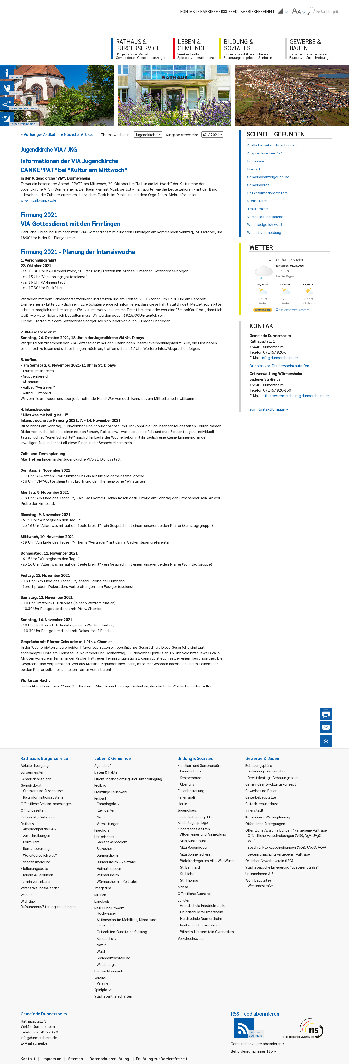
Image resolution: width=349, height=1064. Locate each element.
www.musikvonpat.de (38, 200)
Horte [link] (182, 803)
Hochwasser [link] (106, 913)
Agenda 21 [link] (103, 765)
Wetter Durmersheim (285, 259)
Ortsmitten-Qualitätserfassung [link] (122, 931)
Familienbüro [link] (190, 770)
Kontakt (188, 11)
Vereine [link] (102, 983)
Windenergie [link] (107, 964)
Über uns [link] (187, 783)
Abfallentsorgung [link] (35, 765)
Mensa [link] (183, 886)
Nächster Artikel (77, 134)
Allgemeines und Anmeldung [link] (203, 834)
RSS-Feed (229, 11)
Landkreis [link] (102, 901)
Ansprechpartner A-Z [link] (40, 828)
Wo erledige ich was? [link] (40, 855)
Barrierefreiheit (257, 11)
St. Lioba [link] (187, 873)
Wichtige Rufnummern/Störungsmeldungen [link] (48, 904)
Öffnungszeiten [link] (33, 810)
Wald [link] (101, 951)
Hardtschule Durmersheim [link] (201, 918)
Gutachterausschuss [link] (261, 803)
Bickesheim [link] (106, 848)
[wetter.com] (262, 311)
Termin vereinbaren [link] (36, 881)
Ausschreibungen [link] (36, 835)
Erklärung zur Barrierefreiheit (162, 1058)
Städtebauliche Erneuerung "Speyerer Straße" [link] (282, 867)
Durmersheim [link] (107, 855)
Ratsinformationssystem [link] (43, 797)
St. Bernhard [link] (190, 867)
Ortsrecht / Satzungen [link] (39, 816)
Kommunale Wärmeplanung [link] (267, 816)
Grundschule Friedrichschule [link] (202, 905)
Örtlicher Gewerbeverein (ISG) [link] (269, 860)
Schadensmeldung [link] (35, 861)
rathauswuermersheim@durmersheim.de (295, 395)
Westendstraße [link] (260, 885)
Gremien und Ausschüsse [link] (43, 790)
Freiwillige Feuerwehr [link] (110, 791)
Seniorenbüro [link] (190, 777)
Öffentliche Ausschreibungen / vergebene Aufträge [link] (286, 830)
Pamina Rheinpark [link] (108, 970)
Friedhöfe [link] (102, 830)
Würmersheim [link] (108, 874)
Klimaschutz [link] (107, 938)
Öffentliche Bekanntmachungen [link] (46, 803)
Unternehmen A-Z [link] (259, 873)
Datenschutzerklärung (109, 1058)
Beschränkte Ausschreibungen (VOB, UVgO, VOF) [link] (287, 847)
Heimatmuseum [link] (109, 868)
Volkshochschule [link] (191, 938)
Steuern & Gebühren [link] (37, 874)
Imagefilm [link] (102, 887)
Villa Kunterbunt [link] (193, 840)
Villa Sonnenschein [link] (195, 853)
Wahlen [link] (26, 894)
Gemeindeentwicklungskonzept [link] (270, 783)
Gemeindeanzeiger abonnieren (256, 1043)
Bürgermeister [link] (32, 772)
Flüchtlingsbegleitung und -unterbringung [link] (128, 778)
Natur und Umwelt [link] (109, 907)
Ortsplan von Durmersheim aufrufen (279, 365)
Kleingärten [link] (106, 810)
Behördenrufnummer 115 (252, 1051)
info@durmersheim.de (280, 357)
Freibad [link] (100, 785)
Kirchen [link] (100, 894)
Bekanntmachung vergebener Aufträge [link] (279, 853)
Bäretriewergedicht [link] (112, 841)
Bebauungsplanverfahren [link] (267, 770)
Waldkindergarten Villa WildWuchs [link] (207, 860)
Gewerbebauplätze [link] (260, 797)
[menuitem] (283, 11)
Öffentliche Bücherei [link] (194, 893)
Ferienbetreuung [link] (191, 790)
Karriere (209, 11)
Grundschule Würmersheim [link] (201, 911)
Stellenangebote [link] (34, 868)
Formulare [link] (31, 841)
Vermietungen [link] (108, 823)
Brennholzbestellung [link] (113, 957)
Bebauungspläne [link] (258, 765)
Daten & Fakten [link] (106, 772)
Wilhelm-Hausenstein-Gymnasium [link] (207, 931)
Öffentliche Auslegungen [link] (265, 823)
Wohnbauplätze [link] (258, 880)
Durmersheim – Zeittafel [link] (116, 861)
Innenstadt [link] (254, 810)
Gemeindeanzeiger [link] (36, 778)
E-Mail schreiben (35, 1043)
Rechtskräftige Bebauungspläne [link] (274, 777)
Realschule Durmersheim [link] (200, 924)
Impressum (51, 1058)
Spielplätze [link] (103, 989)
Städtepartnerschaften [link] (113, 996)
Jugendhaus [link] (187, 810)
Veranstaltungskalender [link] (40, 887)
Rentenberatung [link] (36, 848)
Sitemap (75, 1058)
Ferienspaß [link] (186, 797)
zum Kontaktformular (267, 409)
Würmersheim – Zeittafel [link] (117, 881)
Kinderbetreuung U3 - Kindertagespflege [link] (195, 819)
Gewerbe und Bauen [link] (261, 790)
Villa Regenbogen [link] (194, 847)
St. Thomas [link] (189, 880)
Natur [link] (101, 816)
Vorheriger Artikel (38, 134)
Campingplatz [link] (108, 803)
